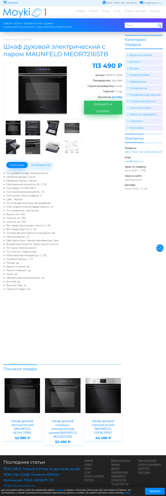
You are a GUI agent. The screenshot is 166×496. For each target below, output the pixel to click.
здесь (127, 492)
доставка (117, 96)
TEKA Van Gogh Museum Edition (30, 465)
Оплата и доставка (134, 12)
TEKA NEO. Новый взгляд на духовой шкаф (39, 460)
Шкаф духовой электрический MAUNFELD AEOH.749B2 (22, 424)
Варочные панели (140, 55)
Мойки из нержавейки (142, 113)
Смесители (136, 120)
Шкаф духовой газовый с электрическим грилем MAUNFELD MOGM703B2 (63, 424)
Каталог (90, 12)
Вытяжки (135, 61)
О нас (115, 12)
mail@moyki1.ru (133, 159)
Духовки (134, 68)
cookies (59, 490)
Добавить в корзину (105, 104)
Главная (76, 12)
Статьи (103, 12)
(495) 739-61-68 (134, 150)
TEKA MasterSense (18, 476)
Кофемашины (137, 81)
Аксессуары (136, 126)
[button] (160, 248)
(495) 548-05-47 (153, 150)
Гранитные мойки (140, 107)
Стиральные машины (142, 100)
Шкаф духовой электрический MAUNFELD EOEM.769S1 (103, 424)
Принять (154, 491)
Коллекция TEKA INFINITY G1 (27, 471)
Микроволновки (139, 74)
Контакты (154, 12)
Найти (159, 25)
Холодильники (138, 87)
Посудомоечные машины (144, 94)
